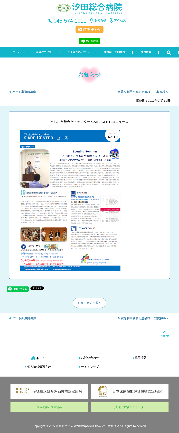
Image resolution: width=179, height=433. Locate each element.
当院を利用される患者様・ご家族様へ (143, 92)
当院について (44, 51)
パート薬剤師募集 (24, 92)
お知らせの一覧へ (89, 303)
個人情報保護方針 (38, 367)
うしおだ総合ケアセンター (129, 407)
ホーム (16, 51)
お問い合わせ (89, 29)
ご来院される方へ (77, 51)
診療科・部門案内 (114, 51)
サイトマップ (89, 367)
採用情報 (146, 51)
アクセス (120, 20)
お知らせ (100, 20)
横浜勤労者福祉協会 (49, 407)
